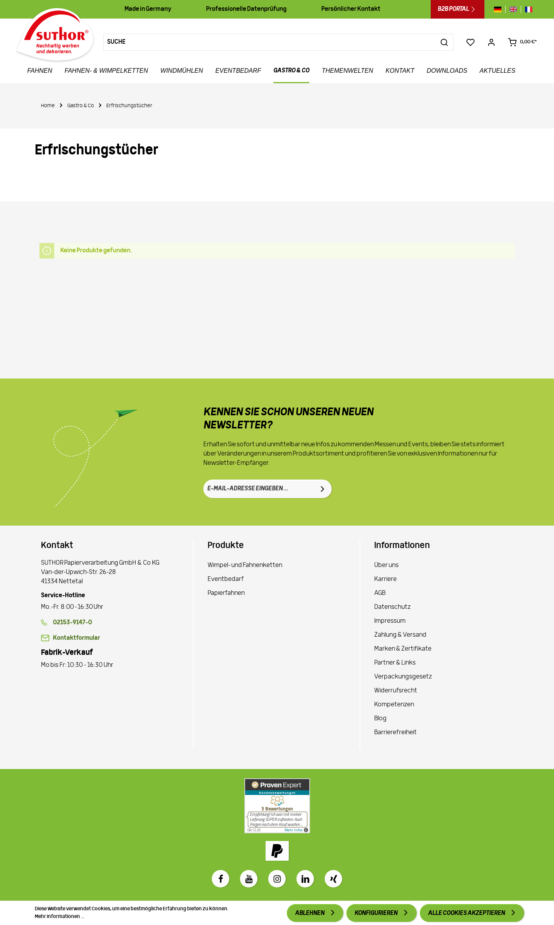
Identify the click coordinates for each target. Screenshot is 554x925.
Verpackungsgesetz (403, 677)
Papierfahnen (226, 593)
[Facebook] (220, 878)
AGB (379, 593)
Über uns (386, 565)
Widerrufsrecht (395, 691)
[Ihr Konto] (491, 42)
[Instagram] (277, 878)
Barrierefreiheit (395, 733)
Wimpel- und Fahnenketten (245, 565)
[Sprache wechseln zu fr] (526, 9)
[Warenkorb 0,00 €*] (522, 42)
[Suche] (269, 42)
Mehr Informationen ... (59, 916)
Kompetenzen (394, 705)
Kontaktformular (76, 638)
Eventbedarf (226, 579)
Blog (380, 719)
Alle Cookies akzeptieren (467, 913)
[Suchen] (444, 42)
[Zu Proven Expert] (277, 805)
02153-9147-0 (72, 623)
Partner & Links (395, 663)
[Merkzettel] (470, 42)
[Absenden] (322, 489)
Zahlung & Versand (400, 635)
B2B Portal (457, 9)
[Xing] (333, 878)
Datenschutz (392, 607)
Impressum (390, 621)
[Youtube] (248, 878)
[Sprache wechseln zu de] (499, 9)
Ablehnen (310, 913)
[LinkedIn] (305, 878)
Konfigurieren (376, 913)
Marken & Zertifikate (402, 649)
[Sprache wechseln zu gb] (513, 9)
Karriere (385, 579)
